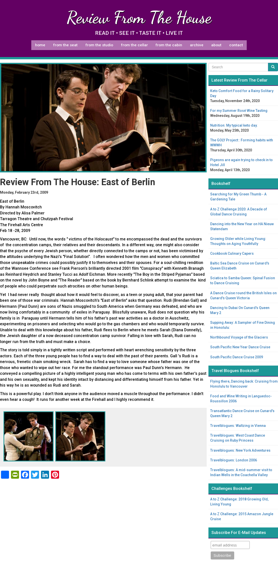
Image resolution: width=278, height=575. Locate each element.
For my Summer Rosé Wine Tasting (238, 111)
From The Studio (99, 45)
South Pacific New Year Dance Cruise (240, 347)
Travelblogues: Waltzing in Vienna (238, 426)
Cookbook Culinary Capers (232, 253)
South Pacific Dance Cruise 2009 (236, 357)
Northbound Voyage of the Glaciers (239, 337)
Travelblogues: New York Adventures (240, 450)
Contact (236, 45)
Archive (196, 45)
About (216, 45)
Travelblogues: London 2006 (233, 460)
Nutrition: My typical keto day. (234, 125)
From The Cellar (134, 45)
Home (40, 45)
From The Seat (65, 45)
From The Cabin (168, 45)
